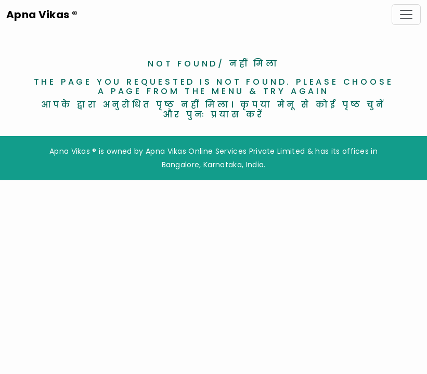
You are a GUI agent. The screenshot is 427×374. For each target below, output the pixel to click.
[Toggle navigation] (406, 14)
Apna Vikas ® (41, 14)
